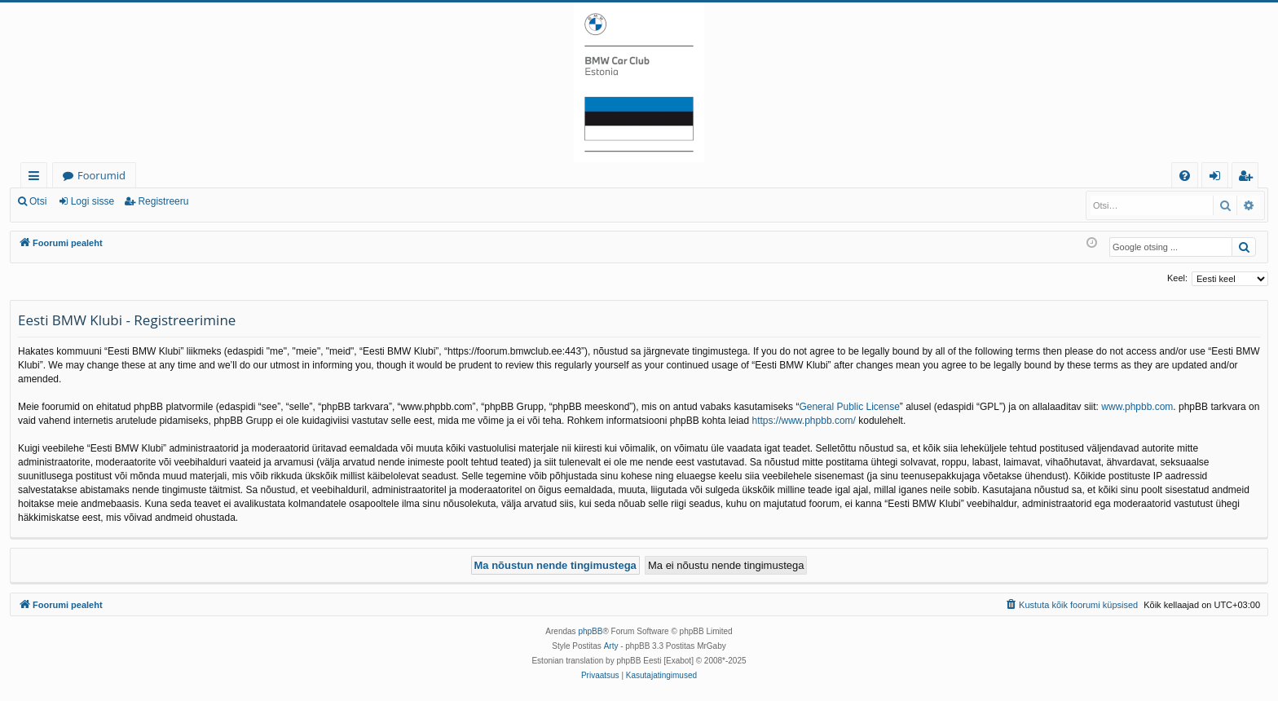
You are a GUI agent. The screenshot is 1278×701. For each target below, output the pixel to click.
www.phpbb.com (1137, 406)
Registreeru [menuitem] (1249, 178)
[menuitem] (1184, 175)
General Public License (849, 406)
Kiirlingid (37, 178)
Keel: (1177, 278)
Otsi (37, 201)
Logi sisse (92, 201)
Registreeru (163, 201)
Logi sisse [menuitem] (1218, 178)
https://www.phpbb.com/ (804, 420)
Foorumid (101, 175)
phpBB (590, 631)
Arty (611, 645)
